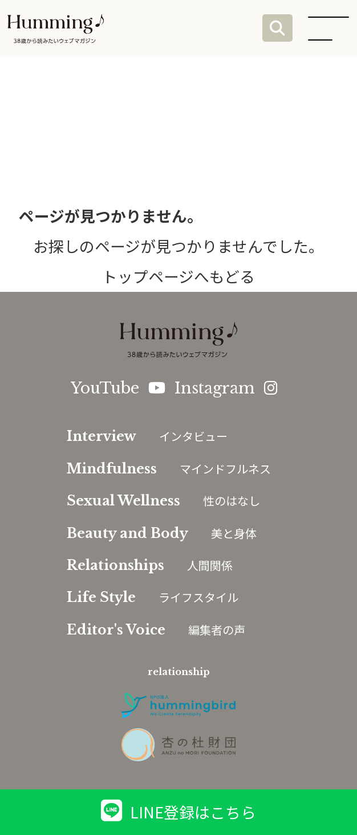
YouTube (118, 388)
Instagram (226, 388)
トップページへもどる (178, 276)
